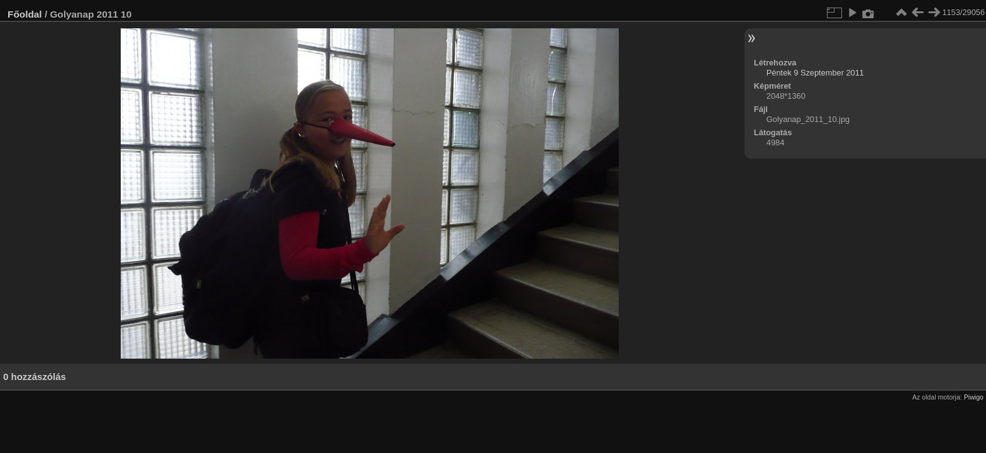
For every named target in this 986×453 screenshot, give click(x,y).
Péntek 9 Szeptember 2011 (815, 72)
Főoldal (25, 14)
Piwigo (973, 397)
